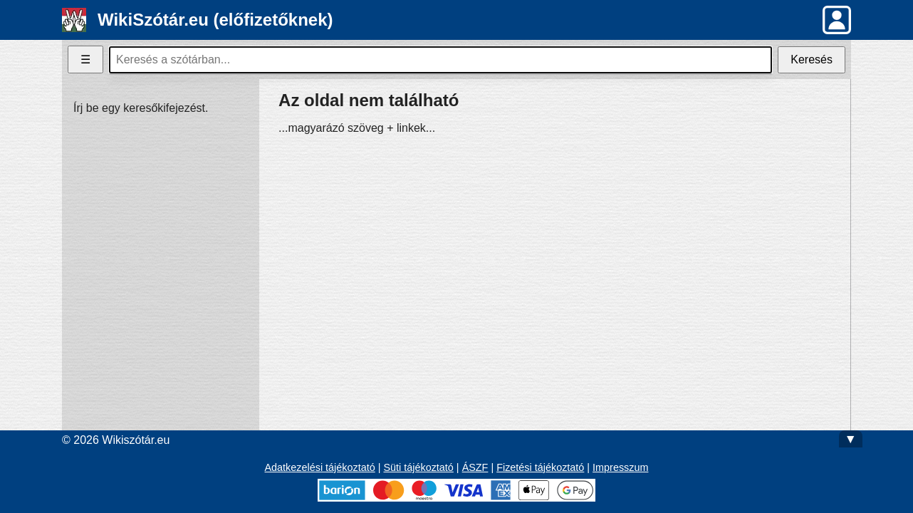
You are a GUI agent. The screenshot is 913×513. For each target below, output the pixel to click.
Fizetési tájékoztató (540, 467)
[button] (837, 20)
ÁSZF (475, 467)
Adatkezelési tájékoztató (320, 467)
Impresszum (620, 467)
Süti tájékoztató (418, 467)
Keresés (812, 59)
